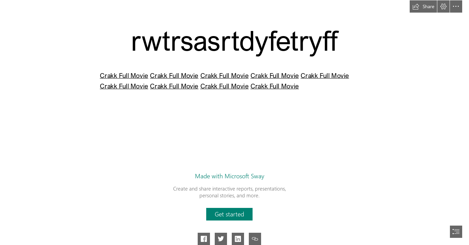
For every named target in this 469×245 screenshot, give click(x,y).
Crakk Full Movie (124, 75)
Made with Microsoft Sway (229, 176)
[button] (423, 6)
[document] (234, 122)
